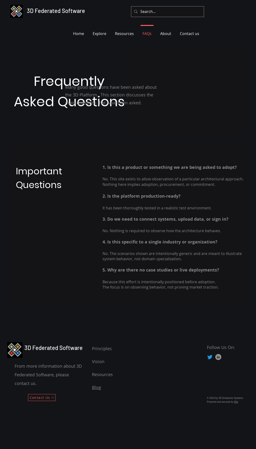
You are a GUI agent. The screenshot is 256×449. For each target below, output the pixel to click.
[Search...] (167, 11)
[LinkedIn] (218, 357)
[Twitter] (210, 357)
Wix (236, 402)
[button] (99, 31)
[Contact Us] (42, 397)
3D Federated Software (56, 10)
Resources (102, 374)
